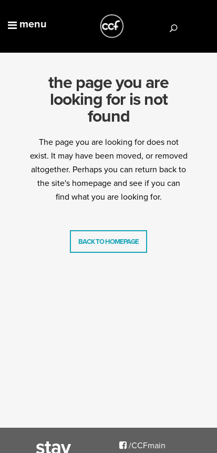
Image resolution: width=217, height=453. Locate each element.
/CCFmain (142, 445)
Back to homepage (108, 242)
